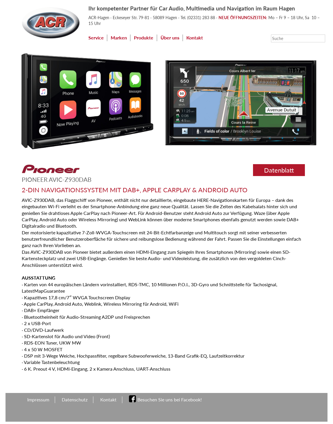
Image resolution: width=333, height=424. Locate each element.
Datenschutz (75, 399)
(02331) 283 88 (201, 17)
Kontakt (194, 37)
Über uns (170, 37)
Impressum (38, 399)
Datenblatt (279, 170)
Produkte (143, 37)
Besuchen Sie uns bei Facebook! (169, 399)
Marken (119, 37)
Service (96, 37)
